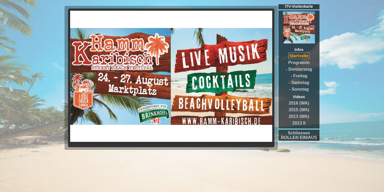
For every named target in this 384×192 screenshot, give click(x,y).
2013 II (299, 123)
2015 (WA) (299, 109)
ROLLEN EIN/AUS (299, 137)
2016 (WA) (299, 103)
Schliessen (299, 133)
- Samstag (299, 82)
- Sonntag (299, 89)
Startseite (299, 56)
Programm (299, 62)
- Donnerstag (299, 69)
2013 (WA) (299, 116)
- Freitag (298, 76)
